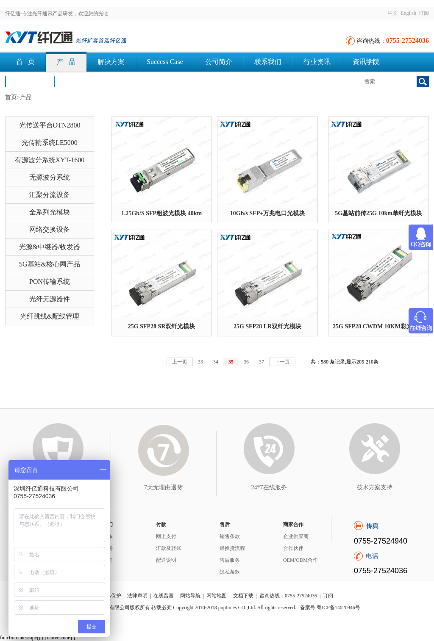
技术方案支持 (374, 487)
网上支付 (166, 536)
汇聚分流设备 (49, 194)
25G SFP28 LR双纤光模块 (267, 326)
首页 (11, 97)
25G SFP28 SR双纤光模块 (161, 326)
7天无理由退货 (163, 487)
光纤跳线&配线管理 (49, 316)
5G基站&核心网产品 (49, 264)
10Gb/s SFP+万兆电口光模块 (267, 213)
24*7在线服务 (269, 487)
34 (215, 362)
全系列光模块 (49, 212)
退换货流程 (232, 548)
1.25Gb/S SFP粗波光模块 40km (161, 213)
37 (261, 362)
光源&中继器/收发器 (50, 246)
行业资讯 (317, 61)
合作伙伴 (293, 548)
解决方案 (111, 61)
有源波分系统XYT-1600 (50, 160)
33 (200, 362)
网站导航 (190, 596)
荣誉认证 (29, 81)
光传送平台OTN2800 (50, 125)
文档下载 (78, 81)
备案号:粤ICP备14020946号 (330, 607)
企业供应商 (296, 536)
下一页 (282, 362)
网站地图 (216, 596)
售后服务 (230, 560)
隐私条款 (230, 572)
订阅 (424, 13)
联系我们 (267, 61)
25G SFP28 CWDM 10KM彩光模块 (378, 326)
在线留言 (163, 596)
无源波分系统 (49, 177)
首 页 (25, 61)
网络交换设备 (49, 229)
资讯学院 (366, 61)
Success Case (165, 61)
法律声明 (137, 596)
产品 (26, 97)
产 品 (66, 61)
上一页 (179, 362)
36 (246, 362)
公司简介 (218, 61)
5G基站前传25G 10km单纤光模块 (378, 213)
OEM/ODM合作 (300, 560)
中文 (393, 13)
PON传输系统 (49, 281)
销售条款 (230, 536)
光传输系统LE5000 (50, 142)
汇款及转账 (168, 548)
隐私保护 (111, 596)
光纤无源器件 (49, 298)
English (408, 13)
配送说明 (166, 560)
